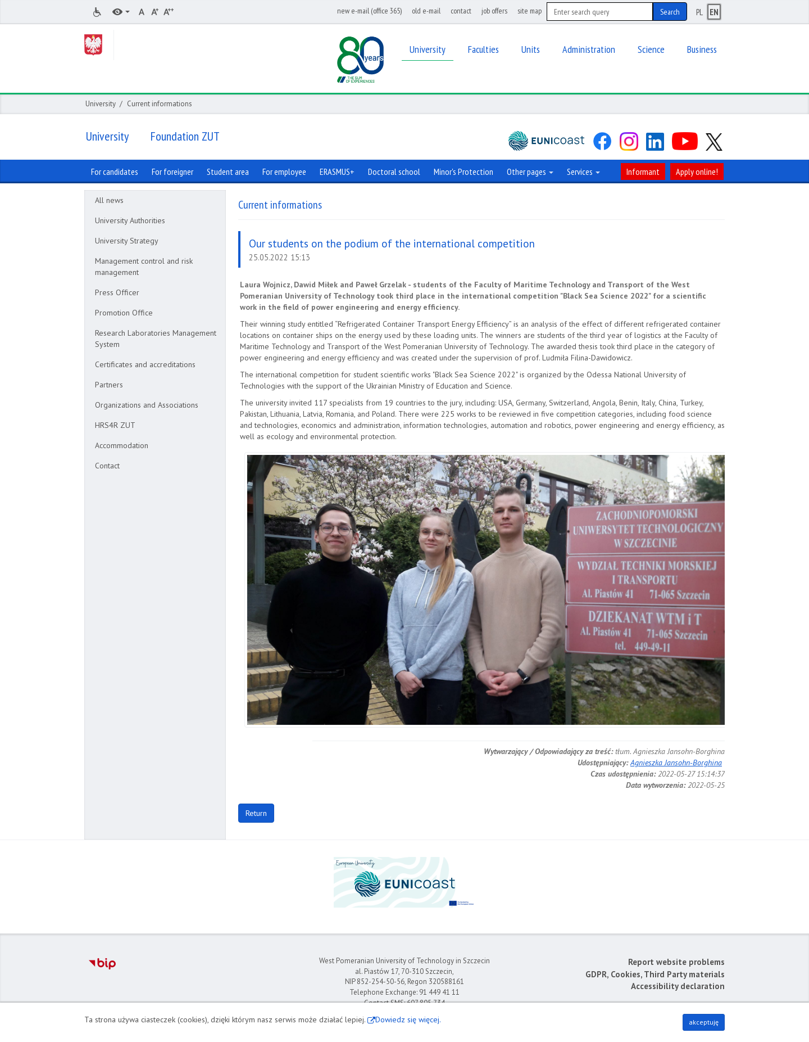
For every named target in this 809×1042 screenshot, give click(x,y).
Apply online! (697, 171)
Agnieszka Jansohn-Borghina (676, 762)
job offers (494, 11)
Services (583, 171)
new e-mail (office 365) (369, 11)
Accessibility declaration (678, 986)
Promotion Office (124, 313)
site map (529, 11)
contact (461, 11)
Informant (643, 171)
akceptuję (704, 1022)
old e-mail (426, 11)
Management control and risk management (144, 266)
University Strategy (126, 241)
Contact (107, 466)
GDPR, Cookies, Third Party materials (655, 974)
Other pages (530, 171)
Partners (109, 385)
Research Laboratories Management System (155, 338)
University (100, 104)
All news (109, 200)
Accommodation (121, 445)
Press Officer (117, 292)
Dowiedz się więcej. (408, 1019)
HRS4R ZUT (115, 425)
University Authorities (130, 220)
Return (256, 813)
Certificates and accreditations (145, 364)
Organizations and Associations (146, 405)
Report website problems (676, 962)
